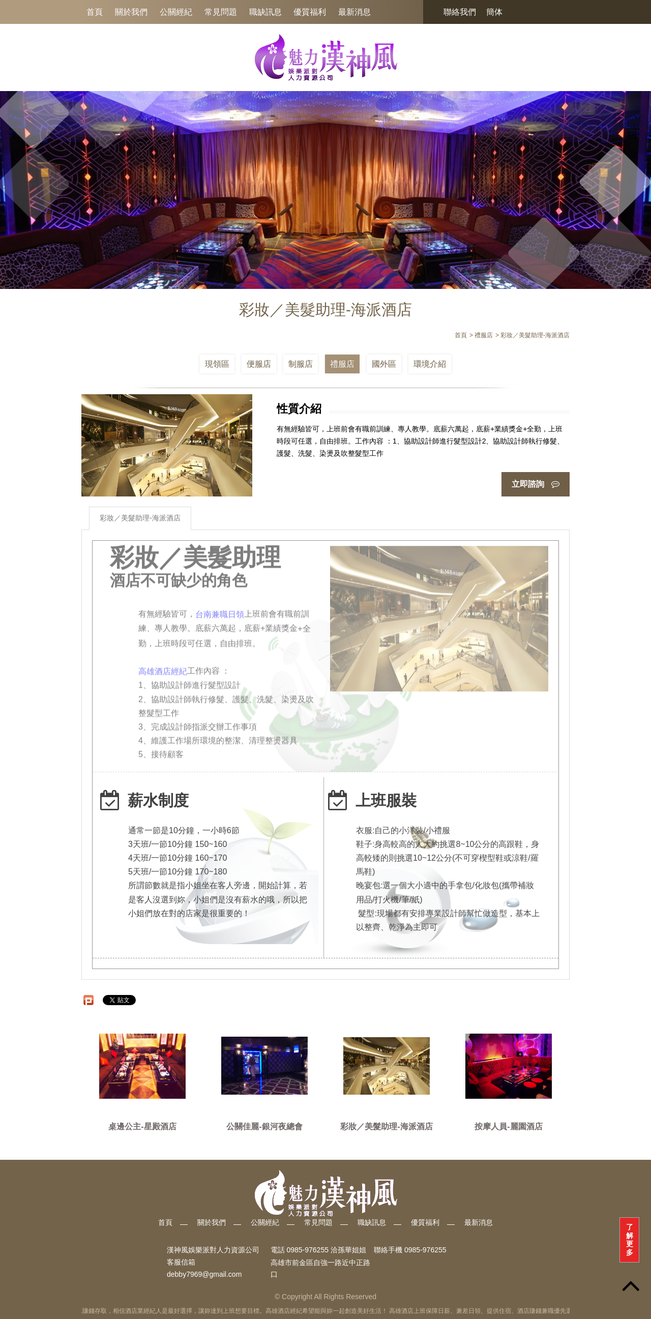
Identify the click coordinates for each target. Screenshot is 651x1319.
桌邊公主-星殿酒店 (142, 1126)
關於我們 (131, 12)
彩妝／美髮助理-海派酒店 (140, 518)
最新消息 (354, 12)
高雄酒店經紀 (162, 668)
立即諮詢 (535, 484)
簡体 (494, 12)
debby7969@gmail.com (204, 1275)
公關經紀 (176, 12)
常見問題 (220, 12)
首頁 (94, 12)
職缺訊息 (265, 12)
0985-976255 (425, 1250)
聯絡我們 (459, 12)
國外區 (384, 364)
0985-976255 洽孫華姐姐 (326, 1250)
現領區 (217, 364)
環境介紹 (429, 364)
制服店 (300, 364)
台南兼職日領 (219, 611)
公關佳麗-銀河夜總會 (264, 1126)
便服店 (259, 364)
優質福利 (309, 12)
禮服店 (342, 364)
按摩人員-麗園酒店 (508, 1126)
